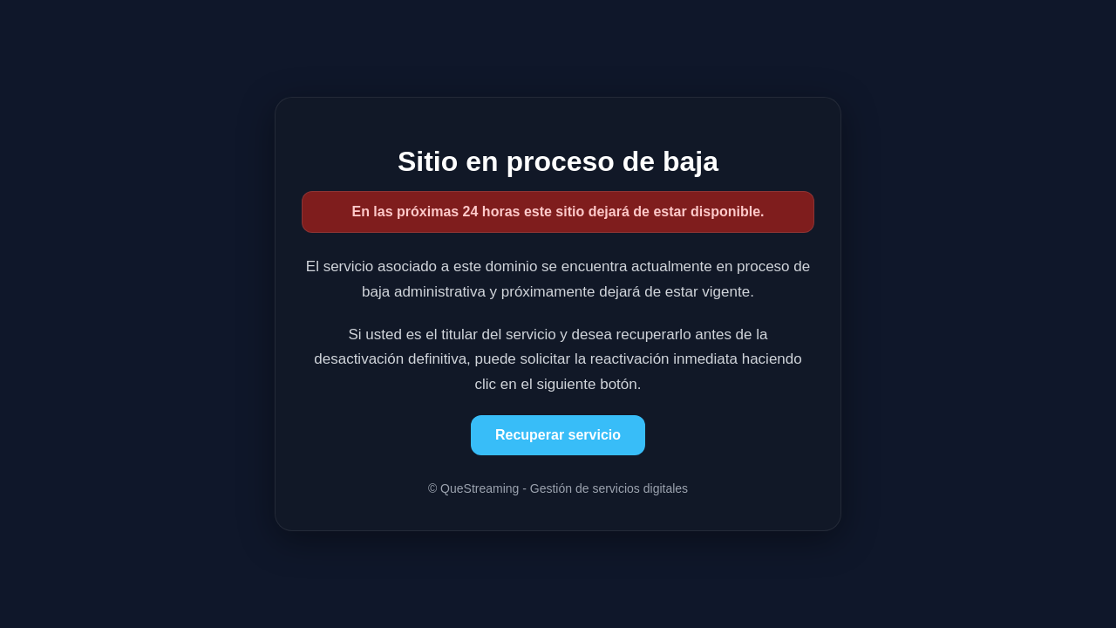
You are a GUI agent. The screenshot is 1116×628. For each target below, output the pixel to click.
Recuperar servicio (558, 434)
